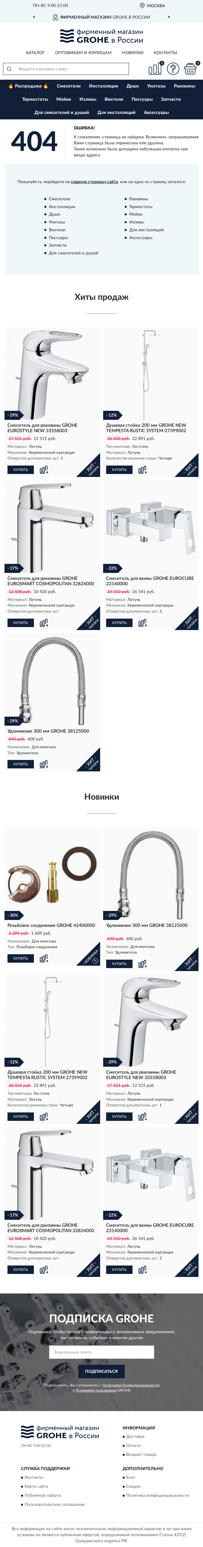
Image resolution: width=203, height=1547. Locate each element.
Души (133, 86)
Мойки (63, 99)
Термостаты (35, 99)
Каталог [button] (35, 53)
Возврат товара (141, 1455)
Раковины (184, 86)
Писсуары (142, 99)
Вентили (114, 99)
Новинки (133, 53)
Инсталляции (103, 86)
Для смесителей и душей (61, 112)
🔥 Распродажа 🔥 (28, 86)
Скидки (133, 1486)
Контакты (165, 53)
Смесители (69, 86)
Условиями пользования (96, 1390)
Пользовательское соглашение (55, 1504)
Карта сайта (36, 1486)
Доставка (135, 1437)
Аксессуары (156, 112)
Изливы (87, 99)
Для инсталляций (116, 112)
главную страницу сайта (94, 182)
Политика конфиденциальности (157, 1495)
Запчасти (171, 99)
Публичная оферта (43, 1495)
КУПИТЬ (20, 470)
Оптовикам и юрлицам (83, 53)
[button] (173, 69)
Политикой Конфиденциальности (131, 1385)
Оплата (133, 1446)
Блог (131, 1477)
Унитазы (156, 86)
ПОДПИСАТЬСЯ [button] (101, 1372)
